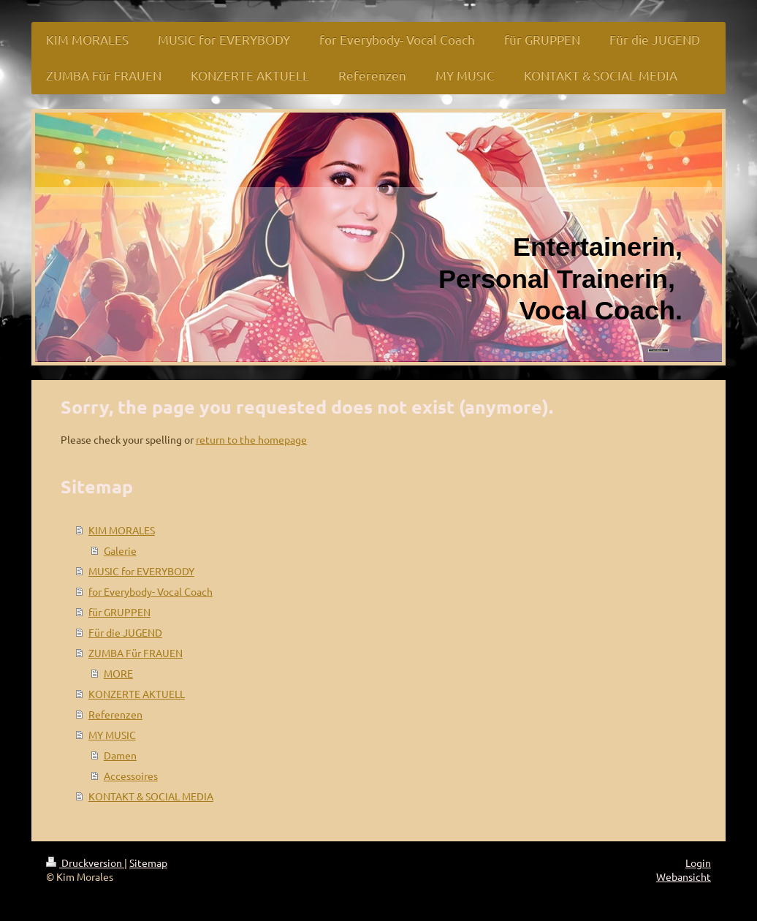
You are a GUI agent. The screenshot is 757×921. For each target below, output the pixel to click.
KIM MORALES (121, 530)
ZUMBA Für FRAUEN (135, 652)
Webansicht (683, 876)
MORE (118, 673)
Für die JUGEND (125, 632)
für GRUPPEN (119, 611)
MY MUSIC (112, 734)
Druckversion (85, 862)
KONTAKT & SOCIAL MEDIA (150, 796)
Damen (120, 755)
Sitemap (148, 862)
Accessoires (131, 775)
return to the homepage (251, 439)
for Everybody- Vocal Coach (150, 591)
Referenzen (115, 714)
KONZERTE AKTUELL (136, 693)
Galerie (120, 550)
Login (698, 862)
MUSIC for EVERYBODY (141, 570)
